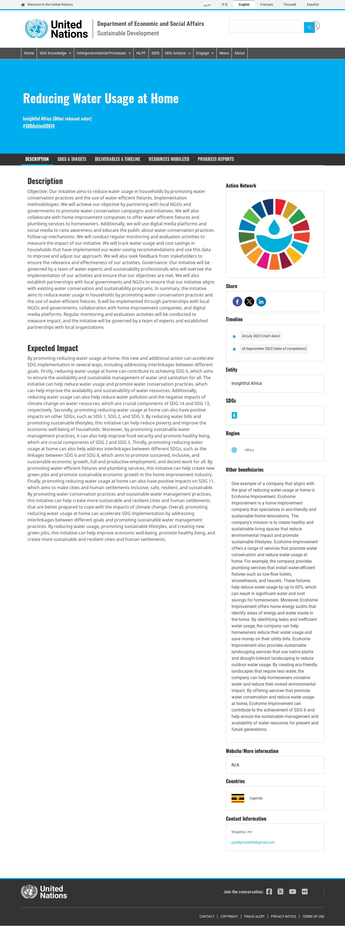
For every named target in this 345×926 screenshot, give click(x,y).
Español (313, 4)
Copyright (229, 916)
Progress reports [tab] (216, 159)
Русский (290, 4)
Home (29, 53)
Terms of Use (313, 916)
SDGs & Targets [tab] (71, 159)
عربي (207, 4)
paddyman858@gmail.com (253, 842)
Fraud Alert (254, 916)
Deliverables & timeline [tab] (117, 159)
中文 (225, 4)
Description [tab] (37, 159)
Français (266, 4)
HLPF (141, 53)
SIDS (155, 53)
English (244, 4)
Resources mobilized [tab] (169, 159)
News (224, 53)
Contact (206, 916)
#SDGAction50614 (38, 126)
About (239, 53)
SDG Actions (175, 53)
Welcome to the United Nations (47, 4)
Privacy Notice (283, 916)
